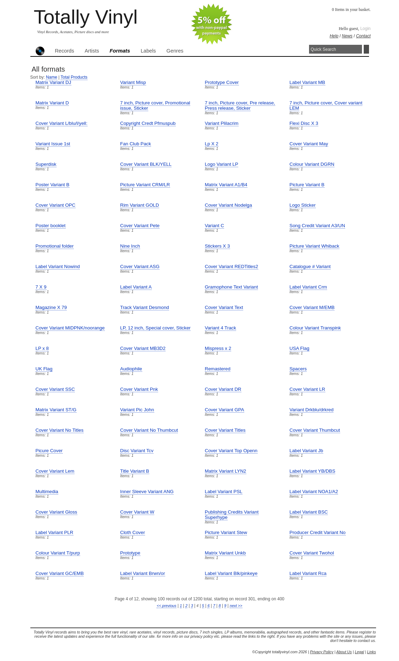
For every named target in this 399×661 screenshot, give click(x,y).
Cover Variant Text (224, 307)
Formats (120, 51)
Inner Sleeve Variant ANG (147, 491)
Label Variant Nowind (58, 266)
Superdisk (46, 164)
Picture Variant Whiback (314, 246)
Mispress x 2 (218, 348)
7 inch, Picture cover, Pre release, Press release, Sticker (240, 105)
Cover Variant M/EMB (312, 307)
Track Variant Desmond (144, 307)
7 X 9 (41, 287)
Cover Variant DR (223, 389)
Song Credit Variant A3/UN (317, 225)
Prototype (130, 553)
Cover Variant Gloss (56, 512)
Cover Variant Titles (225, 430)
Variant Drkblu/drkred (312, 409)
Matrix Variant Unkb (225, 553)
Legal (359, 652)
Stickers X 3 (217, 246)
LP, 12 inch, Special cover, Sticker (155, 327)
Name (51, 77)
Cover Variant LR (307, 389)
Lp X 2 (212, 143)
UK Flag (44, 368)
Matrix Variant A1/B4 (226, 184)
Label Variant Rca (308, 573)
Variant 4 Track (220, 327)
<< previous (166, 606)
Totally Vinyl (86, 17)
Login (365, 28)
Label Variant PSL (223, 491)
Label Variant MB (307, 82)
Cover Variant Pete (140, 225)
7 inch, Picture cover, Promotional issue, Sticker (155, 105)
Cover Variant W (137, 512)
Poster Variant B (52, 184)
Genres (175, 51)
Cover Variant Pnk (139, 389)
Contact (363, 36)
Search (366, 49)
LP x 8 (42, 348)
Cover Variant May (309, 143)
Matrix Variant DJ (53, 82)
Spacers (298, 368)
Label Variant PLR (54, 532)
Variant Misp (133, 82)
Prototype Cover (222, 82)
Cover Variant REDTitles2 (231, 266)
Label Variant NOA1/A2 (314, 491)
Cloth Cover (132, 532)
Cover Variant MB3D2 (143, 348)
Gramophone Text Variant (231, 287)
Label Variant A (136, 287)
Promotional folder (55, 246)
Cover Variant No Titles (60, 430)
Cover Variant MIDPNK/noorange (70, 327)
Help (334, 36)
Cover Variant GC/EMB (60, 573)
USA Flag (299, 348)
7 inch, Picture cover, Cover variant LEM (326, 105)
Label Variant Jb (306, 450)
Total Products (74, 77)
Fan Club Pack (135, 143)
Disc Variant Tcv (136, 450)
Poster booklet (51, 225)
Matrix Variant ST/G (56, 409)
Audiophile (131, 368)
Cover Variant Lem (55, 471)
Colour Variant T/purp (58, 553)
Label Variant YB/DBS (312, 471)
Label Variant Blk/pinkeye (231, 573)
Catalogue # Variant (310, 266)
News (347, 36)
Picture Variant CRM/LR (145, 184)
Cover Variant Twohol (312, 553)
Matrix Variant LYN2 (225, 471)
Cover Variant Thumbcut (315, 430)
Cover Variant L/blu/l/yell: (61, 123)
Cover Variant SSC (55, 389)
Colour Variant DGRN (312, 164)
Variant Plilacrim (221, 123)
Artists (92, 51)
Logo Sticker (303, 205)
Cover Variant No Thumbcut (149, 430)
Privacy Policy (321, 652)
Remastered (218, 368)
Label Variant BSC (309, 512)
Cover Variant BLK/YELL (146, 164)
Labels (148, 51)
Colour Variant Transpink (315, 327)
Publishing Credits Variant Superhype (232, 514)
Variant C (214, 225)
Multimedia (47, 491)
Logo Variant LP (221, 164)
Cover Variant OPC (55, 205)
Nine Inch (130, 246)
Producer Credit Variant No (318, 532)
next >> (236, 606)
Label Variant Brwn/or (142, 573)
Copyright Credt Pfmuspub (148, 123)
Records (64, 51)
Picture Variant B (307, 184)
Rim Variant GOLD (139, 205)
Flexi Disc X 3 (304, 123)
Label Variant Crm (308, 287)
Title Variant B (134, 471)
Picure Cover (49, 450)
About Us (344, 652)
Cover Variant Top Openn (231, 450)
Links (371, 652)
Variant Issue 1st (53, 143)
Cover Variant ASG (140, 266)
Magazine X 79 (51, 307)
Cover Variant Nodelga (228, 205)
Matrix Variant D (52, 102)
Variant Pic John (137, 409)
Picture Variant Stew (226, 532)
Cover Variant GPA (224, 409)
